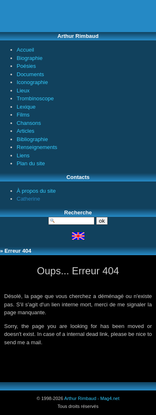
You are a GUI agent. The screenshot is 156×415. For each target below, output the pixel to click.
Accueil (25, 50)
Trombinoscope (35, 98)
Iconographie (32, 82)
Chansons (29, 123)
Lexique (26, 107)
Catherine (28, 199)
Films (23, 115)
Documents (30, 74)
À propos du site (36, 191)
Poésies (26, 66)
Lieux (23, 90)
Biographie (29, 58)
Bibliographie (32, 139)
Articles (26, 131)
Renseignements (37, 147)
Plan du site (31, 163)
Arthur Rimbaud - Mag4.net (91, 398)
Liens (23, 155)
